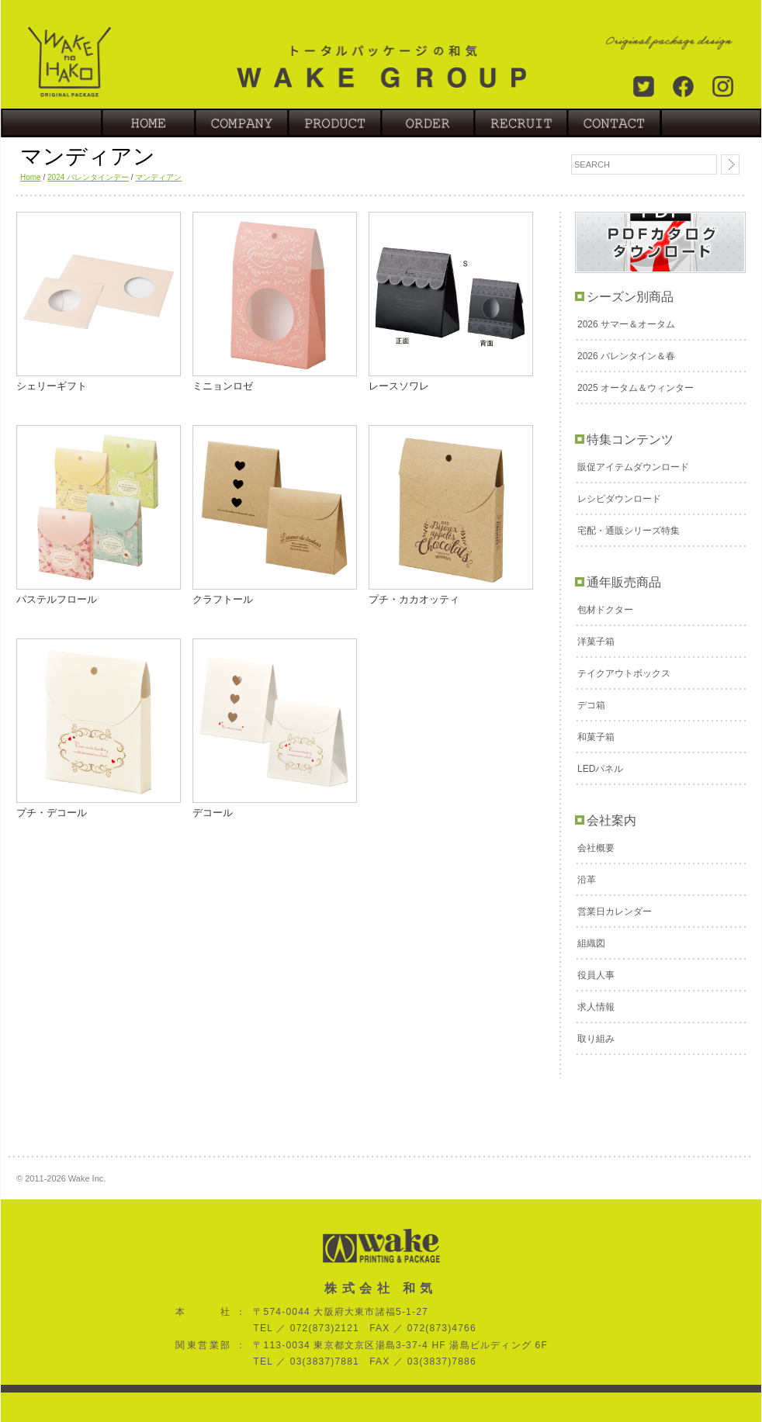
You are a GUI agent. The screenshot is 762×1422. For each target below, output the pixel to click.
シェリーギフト (51, 386)
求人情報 (596, 1007)
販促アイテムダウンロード (633, 467)
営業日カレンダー (614, 911)
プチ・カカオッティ (414, 599)
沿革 (586, 879)
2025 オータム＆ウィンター (635, 387)
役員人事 (596, 975)
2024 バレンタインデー (88, 177)
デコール (212, 812)
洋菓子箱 (596, 641)
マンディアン (158, 177)
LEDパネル (600, 768)
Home (30, 177)
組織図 (591, 943)
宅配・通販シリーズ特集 (628, 530)
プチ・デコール (51, 812)
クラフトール (222, 599)
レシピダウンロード (619, 498)
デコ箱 (591, 705)
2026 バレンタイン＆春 (626, 356)
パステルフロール (56, 599)
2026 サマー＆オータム (626, 324)
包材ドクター (605, 609)
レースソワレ (399, 386)
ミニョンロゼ (222, 386)
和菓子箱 (596, 737)
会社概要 (596, 847)
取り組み (596, 1038)
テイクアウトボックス (623, 673)
